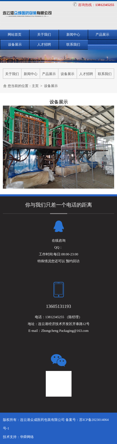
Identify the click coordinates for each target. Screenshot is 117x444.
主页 (35, 86)
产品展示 (102, 35)
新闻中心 (73, 35)
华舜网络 (27, 437)
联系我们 (73, 45)
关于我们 (44, 35)
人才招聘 (44, 45)
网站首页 (14, 35)
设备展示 (15, 45)
